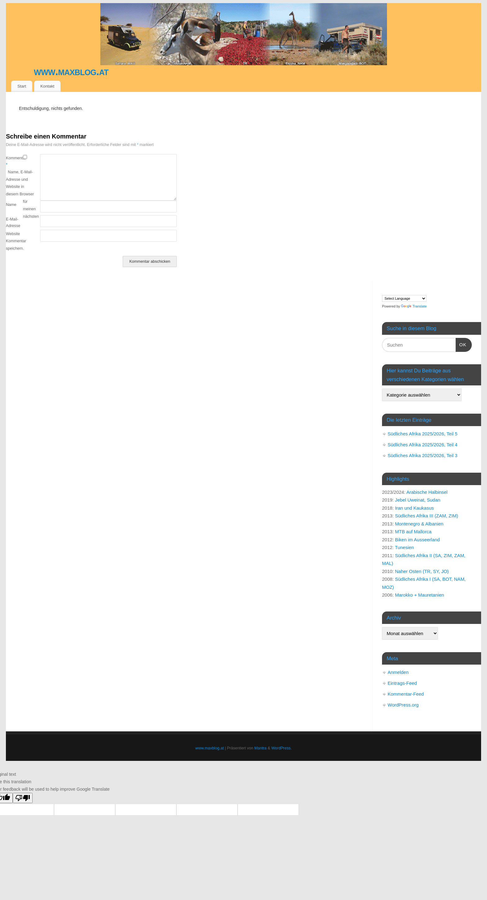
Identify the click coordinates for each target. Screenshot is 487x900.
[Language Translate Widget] (404, 298)
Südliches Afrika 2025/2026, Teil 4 (422, 444)
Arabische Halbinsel (427, 492)
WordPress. (281, 748)
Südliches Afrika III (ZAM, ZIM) (426, 515)
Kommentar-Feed (406, 694)
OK (461, 343)
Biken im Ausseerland (417, 539)
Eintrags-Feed (402, 683)
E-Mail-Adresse (13, 222)
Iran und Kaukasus (414, 508)
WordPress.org (403, 704)
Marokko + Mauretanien (419, 595)
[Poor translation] (23, 798)
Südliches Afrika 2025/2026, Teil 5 (422, 433)
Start (21, 86)
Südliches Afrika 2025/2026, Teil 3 (422, 455)
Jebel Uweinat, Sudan (417, 499)
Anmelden (398, 672)
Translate (413, 306)
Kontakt (47, 86)
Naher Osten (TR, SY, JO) (422, 571)
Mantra (260, 748)
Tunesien (404, 547)
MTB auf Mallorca (413, 531)
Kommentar (14, 161)
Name (11, 204)
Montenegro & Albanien (419, 523)
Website (13, 234)
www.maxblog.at (71, 71)
